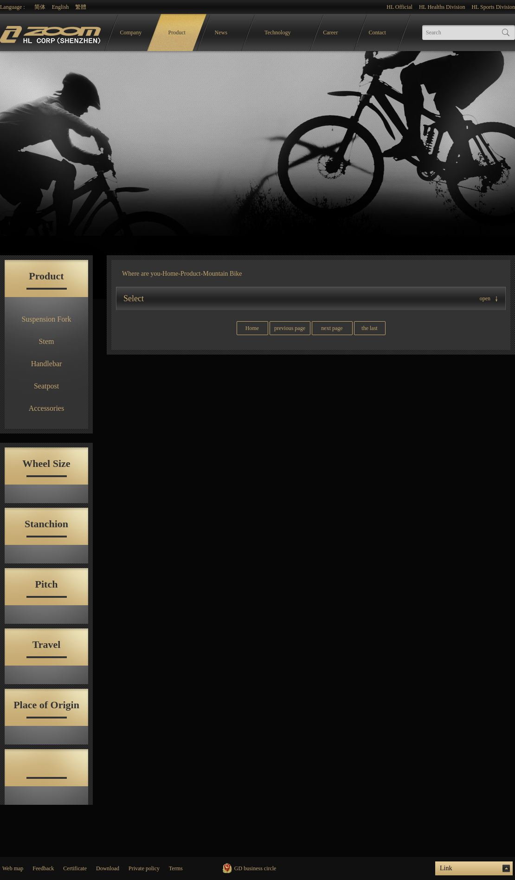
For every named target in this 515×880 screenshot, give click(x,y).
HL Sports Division (493, 7)
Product (177, 32)
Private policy (144, 868)
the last (369, 328)
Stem (46, 341)
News (221, 32)
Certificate (75, 868)
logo (51, 32)
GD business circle (255, 868)
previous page (289, 328)
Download (107, 868)
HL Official (399, 7)
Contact (377, 32)
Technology (277, 32)
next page (331, 328)
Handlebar (46, 364)
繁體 (80, 7)
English (60, 7)
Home (170, 273)
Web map (12, 868)
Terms (176, 868)
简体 (39, 7)
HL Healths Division (442, 7)
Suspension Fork (46, 319)
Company (131, 32)
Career (330, 32)
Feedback (43, 868)
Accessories (46, 408)
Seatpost (46, 386)
